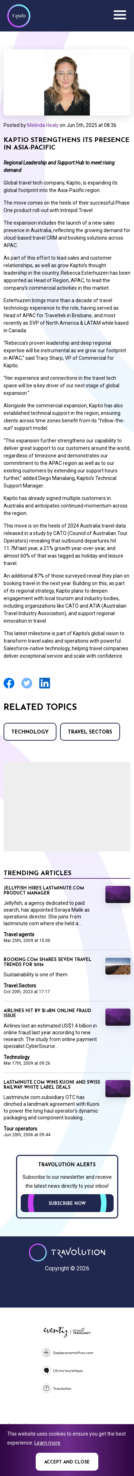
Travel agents (19, 934)
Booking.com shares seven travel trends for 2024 (47, 962)
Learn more (47, 1443)
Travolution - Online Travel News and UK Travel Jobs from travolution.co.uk (67, 1252)
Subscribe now (67, 1204)
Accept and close (67, 1462)
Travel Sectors (90, 732)
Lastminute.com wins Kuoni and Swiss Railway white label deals (52, 1085)
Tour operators (20, 1129)
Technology (30, 732)
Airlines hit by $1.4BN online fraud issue (47, 1013)
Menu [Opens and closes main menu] (119, 15)
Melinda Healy (43, 125)
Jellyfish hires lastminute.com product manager (44, 891)
